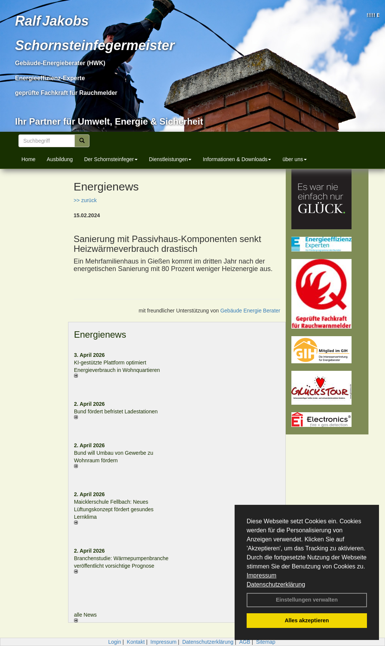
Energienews (100, 334)
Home (28, 159)
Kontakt (135, 642)
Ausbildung (60, 159)
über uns (294, 159)
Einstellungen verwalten (307, 600)
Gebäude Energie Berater (250, 311)
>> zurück (85, 200)
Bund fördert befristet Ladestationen (116, 411)
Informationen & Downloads (237, 159)
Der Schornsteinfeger (111, 159)
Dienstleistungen (170, 159)
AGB (244, 642)
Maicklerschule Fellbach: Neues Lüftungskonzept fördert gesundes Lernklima (114, 509)
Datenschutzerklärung (276, 584)
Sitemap (265, 642)
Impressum (261, 575)
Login (114, 642)
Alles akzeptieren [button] (307, 620)
